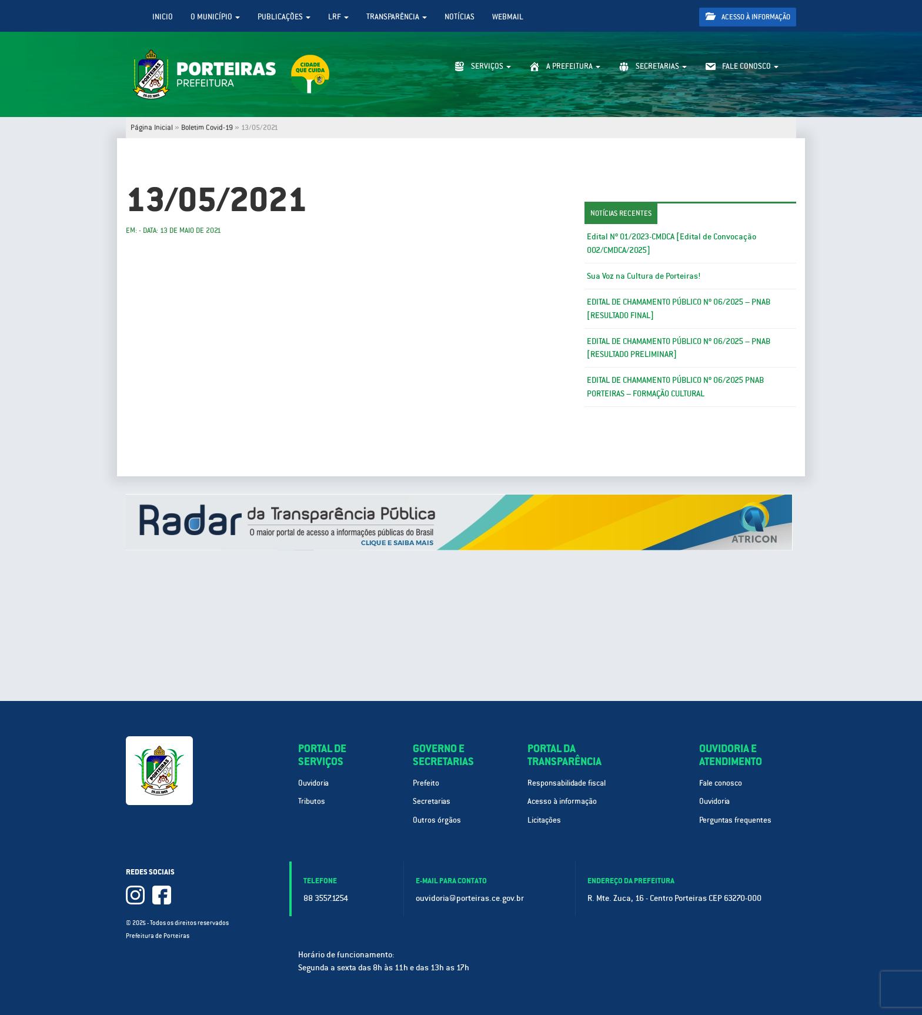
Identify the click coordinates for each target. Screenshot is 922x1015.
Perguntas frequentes (735, 820)
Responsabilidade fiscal (566, 783)
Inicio (162, 17)
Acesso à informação (748, 17)
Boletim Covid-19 (207, 127)
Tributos (311, 801)
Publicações (284, 17)
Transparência (396, 17)
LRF (338, 17)
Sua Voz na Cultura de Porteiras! (643, 276)
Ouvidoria (313, 783)
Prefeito (426, 783)
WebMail (507, 17)
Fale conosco (720, 783)
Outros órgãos (437, 820)
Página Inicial (152, 127)
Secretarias (431, 801)
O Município (215, 17)
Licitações (544, 820)
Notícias (460, 17)
